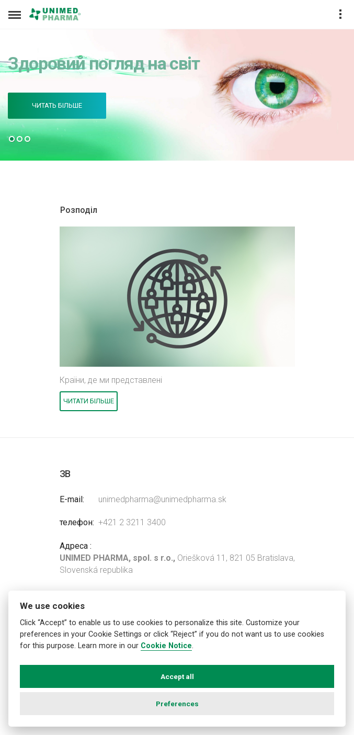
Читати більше (88, 401)
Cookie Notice (166, 645)
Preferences (177, 703)
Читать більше (57, 105)
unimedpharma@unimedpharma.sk (162, 499)
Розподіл (78, 210)
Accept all (177, 676)
